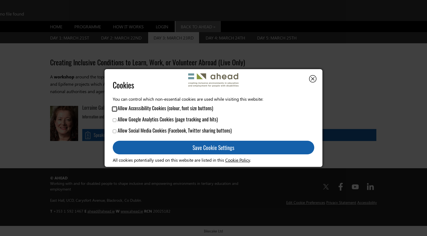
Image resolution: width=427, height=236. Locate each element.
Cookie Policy (237, 160)
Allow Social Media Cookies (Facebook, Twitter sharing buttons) (172, 130)
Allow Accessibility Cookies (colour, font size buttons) (163, 108)
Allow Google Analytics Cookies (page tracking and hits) (165, 119)
